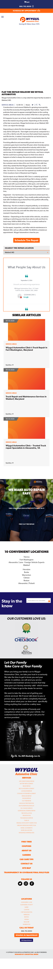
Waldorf (26, 565)
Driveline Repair (26, 796)
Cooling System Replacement (26, 793)
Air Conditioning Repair (26, 781)
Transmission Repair (26, 818)
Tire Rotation (26, 815)
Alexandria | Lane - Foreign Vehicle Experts (26, 562)
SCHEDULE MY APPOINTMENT (26, 11)
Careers (26, 855)
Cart (26, 2)
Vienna (26, 557)
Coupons (26, 846)
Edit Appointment (26, 940)
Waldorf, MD (9, 252)
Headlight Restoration (26, 803)
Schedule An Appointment (26, 935)
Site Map (26, 868)
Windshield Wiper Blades (26, 832)
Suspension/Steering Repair (26, 810)
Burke (26, 572)
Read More (9, 365)
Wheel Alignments (26, 828)
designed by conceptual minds (26, 954)
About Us (26, 850)
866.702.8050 (26, 6)
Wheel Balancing (26, 830)
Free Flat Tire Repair (26, 524)
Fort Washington (26, 559)
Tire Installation (26, 813)
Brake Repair (26, 786)
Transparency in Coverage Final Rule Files (26, 872)
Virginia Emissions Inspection (26, 825)
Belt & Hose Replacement (26, 788)
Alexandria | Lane (26, 902)
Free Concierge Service (18, 508)
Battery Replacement (26, 783)
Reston (26, 580)
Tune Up (26, 820)
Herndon (26, 569)
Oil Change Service (26, 808)
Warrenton (26, 575)
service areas (8, 105)
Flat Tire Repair (26, 801)
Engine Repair (26, 798)
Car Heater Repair (26, 791)
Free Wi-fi (40, 508)
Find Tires (26, 842)
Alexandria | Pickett (26, 583)
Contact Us (26, 864)
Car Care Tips (26, 859)
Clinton (27, 578)
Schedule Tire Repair (26, 240)
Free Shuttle (32, 508)
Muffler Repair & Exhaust (26, 806)
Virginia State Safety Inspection (26, 823)
